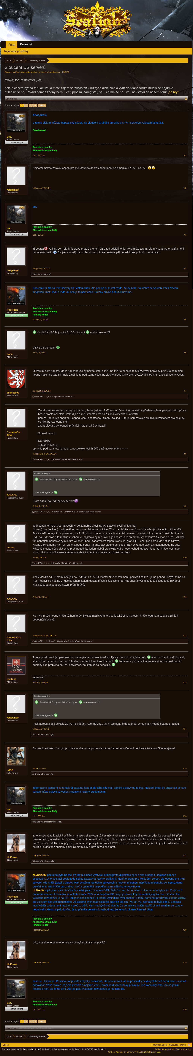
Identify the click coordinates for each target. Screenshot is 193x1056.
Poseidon (12, 309)
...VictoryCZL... (57, 512)
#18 (184, 930)
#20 (184, 1009)
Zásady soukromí (183, 1049)
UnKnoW (54, 459)
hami (9, 354)
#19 (184, 962)
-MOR (10, 770)
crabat (35, 274)
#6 (185, 353)
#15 (184, 768)
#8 (185, 454)
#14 (184, 729)
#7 (185, 391)
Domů (183, 1045)
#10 (184, 557)
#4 (185, 269)
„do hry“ (173, 92)
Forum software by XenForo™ (80, 1049)
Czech (6, 1045)
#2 (185, 188)
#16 (184, 816)
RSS (189, 1044)
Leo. (59, 72)
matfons (11, 679)
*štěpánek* (13, 189)
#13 (184, 682)
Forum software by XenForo (27, 1049)
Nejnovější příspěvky (16, 51)
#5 (185, 319)
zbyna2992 (13, 392)
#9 (185, 506)
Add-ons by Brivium (134, 1052)
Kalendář (26, 44)
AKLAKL (12, 495)
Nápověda (173, 1045)
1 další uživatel (82, 512)
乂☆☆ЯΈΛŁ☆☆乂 (40, 396)
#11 (184, 597)
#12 (184, 635)
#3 (185, 235)
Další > (42, 105)
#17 (184, 855)
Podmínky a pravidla (164, 1049)
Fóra (11, 44)
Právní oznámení (159, 1045)
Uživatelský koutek (28, 72)
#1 (185, 155)
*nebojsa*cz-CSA (14, 433)
